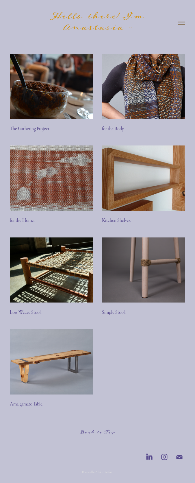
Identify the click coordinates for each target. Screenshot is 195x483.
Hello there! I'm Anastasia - (99, 22)
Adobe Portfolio (104, 472)
